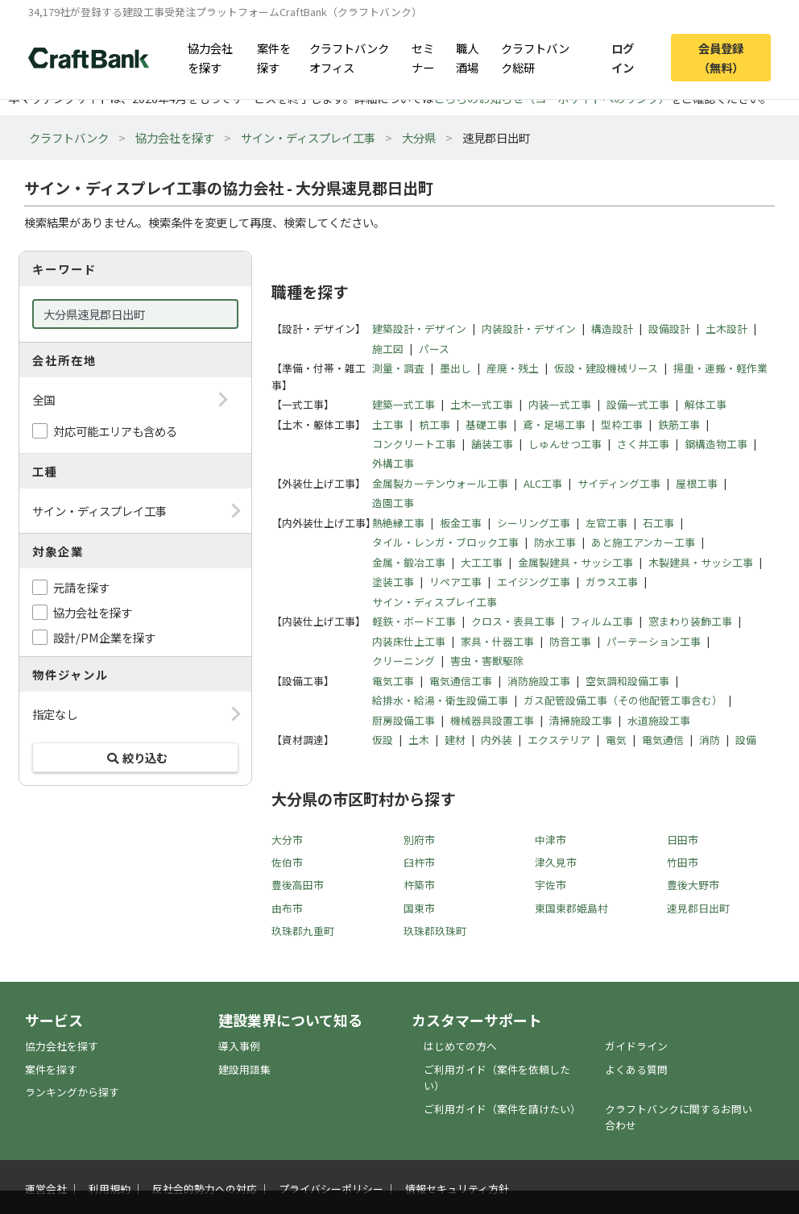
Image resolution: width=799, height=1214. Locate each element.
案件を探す (274, 57)
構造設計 (612, 328)
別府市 (419, 839)
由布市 (287, 908)
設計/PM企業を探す (104, 637)
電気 (616, 739)
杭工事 (434, 424)
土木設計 (726, 328)
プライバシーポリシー (331, 1188)
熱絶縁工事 (398, 522)
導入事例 (239, 1046)
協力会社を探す (210, 57)
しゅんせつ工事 (565, 443)
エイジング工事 (533, 581)
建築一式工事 (403, 404)
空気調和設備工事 (627, 680)
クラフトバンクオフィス (349, 57)
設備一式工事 (637, 404)
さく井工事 (643, 443)
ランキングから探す (72, 1092)
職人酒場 (467, 57)
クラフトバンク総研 (535, 57)
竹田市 (682, 862)
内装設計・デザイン (529, 328)
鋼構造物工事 (716, 443)
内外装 (496, 739)
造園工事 (393, 502)
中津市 (550, 839)
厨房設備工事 (403, 720)
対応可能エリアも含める (115, 430)
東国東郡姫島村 (571, 908)
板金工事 (461, 522)
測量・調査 (398, 368)
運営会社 (46, 1188)
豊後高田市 (297, 884)
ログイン (622, 57)
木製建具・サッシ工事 (700, 562)
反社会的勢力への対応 (204, 1188)
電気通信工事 (460, 680)
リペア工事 (455, 581)
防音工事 (570, 641)
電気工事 (393, 680)
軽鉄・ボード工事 (414, 621)
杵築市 (419, 884)
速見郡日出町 (698, 908)
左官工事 (606, 522)
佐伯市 (287, 862)
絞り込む (135, 757)
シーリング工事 (533, 522)
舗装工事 (492, 443)
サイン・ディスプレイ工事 (308, 137)
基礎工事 (486, 424)
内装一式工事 (559, 404)
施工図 (388, 348)
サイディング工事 (619, 483)
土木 (418, 739)
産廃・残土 (512, 368)
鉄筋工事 (679, 424)
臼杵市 (419, 862)
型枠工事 (622, 424)
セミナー (423, 57)
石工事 (658, 522)
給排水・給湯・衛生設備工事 (440, 700)
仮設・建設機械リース (606, 368)
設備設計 (669, 328)
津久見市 (556, 862)
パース (434, 348)
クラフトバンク (69, 137)
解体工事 (706, 404)
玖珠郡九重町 (302, 930)
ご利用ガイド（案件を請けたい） (502, 1108)
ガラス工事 (612, 581)
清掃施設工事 (580, 720)
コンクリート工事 (414, 443)
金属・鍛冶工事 (408, 562)
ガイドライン (636, 1046)
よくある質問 (636, 1069)
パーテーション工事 (653, 641)
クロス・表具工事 (513, 621)
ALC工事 (543, 483)
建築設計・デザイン (419, 328)
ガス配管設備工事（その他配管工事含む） (623, 700)
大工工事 (482, 562)
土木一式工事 (481, 404)
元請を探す (81, 587)
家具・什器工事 (497, 641)
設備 (745, 739)
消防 (709, 739)
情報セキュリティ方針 (457, 1188)
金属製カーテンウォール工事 (440, 483)
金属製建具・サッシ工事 (575, 562)
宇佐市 (550, 884)
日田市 (682, 839)
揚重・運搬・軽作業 (720, 368)
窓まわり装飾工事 (690, 621)
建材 (455, 739)
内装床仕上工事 (408, 641)
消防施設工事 (538, 680)
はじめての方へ (460, 1046)
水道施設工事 (658, 720)
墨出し (455, 368)
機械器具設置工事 (492, 720)
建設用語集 (244, 1069)
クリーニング (403, 660)
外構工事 (393, 463)
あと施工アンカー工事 (643, 542)
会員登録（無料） (720, 57)
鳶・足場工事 (554, 424)
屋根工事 (697, 483)
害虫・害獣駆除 (487, 660)
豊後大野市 (693, 884)
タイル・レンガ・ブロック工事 (445, 542)
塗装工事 (393, 581)
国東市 (419, 908)
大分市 (287, 839)
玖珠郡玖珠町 (435, 930)
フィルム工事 (601, 621)
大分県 (419, 137)
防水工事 (555, 542)
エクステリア (559, 739)
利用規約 (109, 1188)
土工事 (388, 424)
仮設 (382, 739)
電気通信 (663, 739)
